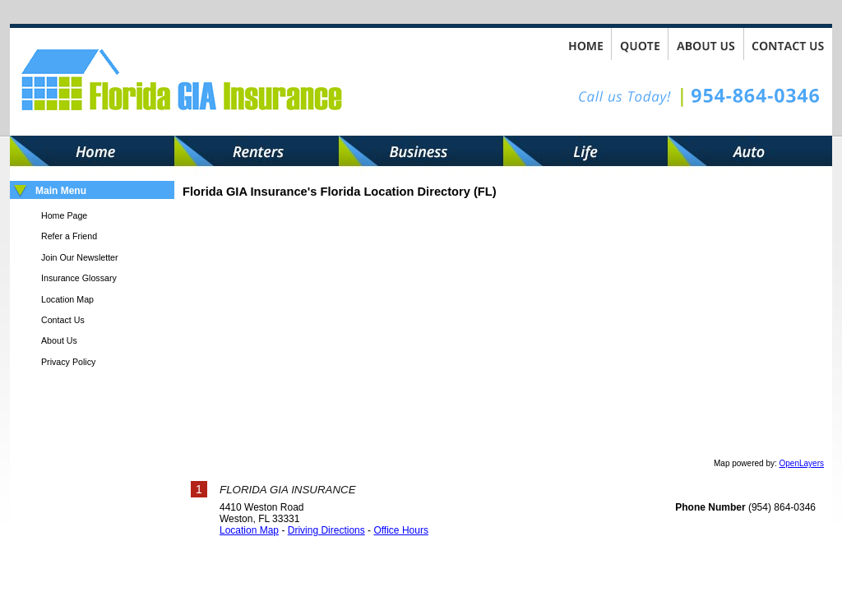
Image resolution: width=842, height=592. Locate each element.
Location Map (249, 530)
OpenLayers (802, 463)
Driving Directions (326, 530)
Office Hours (400, 530)
